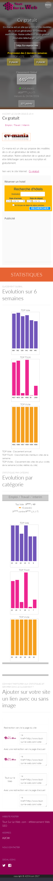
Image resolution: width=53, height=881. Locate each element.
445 (26, 79)
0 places (13, 61)
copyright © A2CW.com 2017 (26, 876)
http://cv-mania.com (27, 45)
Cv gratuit (34, 171)
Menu (48, 5)
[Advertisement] (28, 242)
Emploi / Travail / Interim (17, 125)
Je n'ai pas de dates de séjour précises (29, 205)
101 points (26, 103)
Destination (16, 194)
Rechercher (40, 208)
